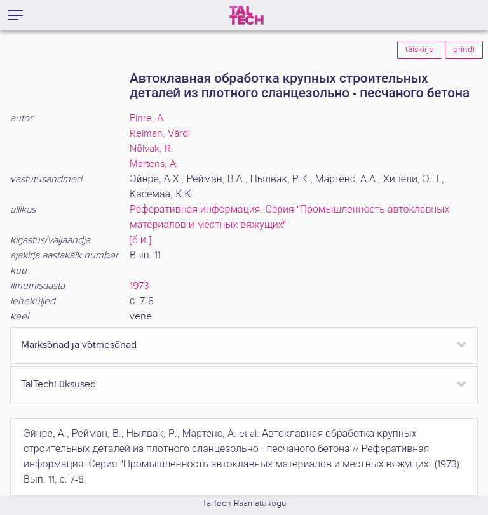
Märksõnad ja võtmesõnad (79, 345)
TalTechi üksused (58, 384)
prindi (464, 49)
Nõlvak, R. (151, 149)
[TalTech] (246, 15)
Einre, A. (148, 118)
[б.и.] (140, 240)
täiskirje (419, 49)
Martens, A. (154, 164)
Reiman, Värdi (160, 134)
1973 (139, 286)
